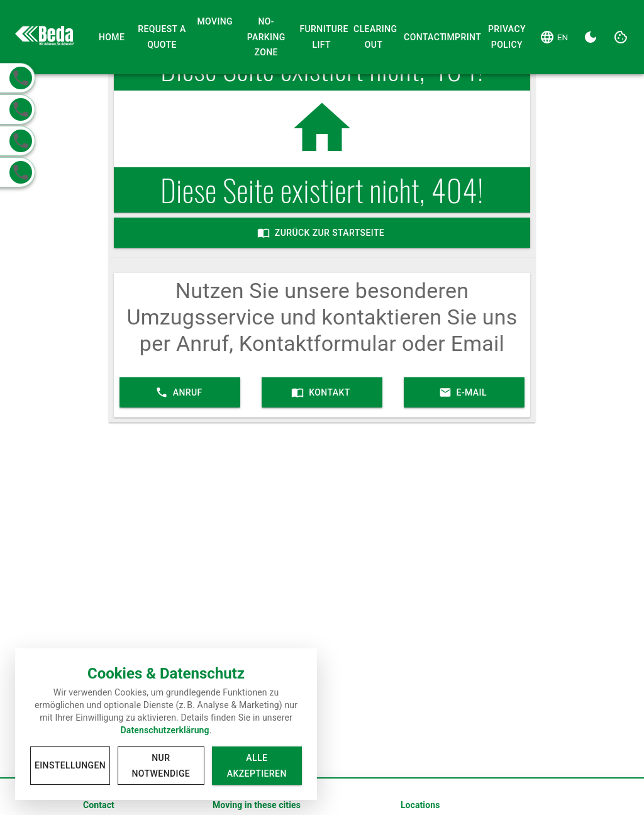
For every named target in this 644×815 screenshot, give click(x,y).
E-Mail (464, 392)
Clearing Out (373, 37)
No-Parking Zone (266, 37)
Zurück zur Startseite (322, 233)
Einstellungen (70, 765)
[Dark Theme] (590, 37)
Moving (215, 21)
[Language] (554, 37)
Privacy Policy (507, 37)
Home (112, 37)
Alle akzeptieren (257, 765)
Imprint (459, 37)
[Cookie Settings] (620, 37)
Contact (419, 37)
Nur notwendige (160, 765)
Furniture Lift (321, 37)
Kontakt (322, 392)
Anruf (179, 392)
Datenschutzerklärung (164, 730)
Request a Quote (162, 37)
